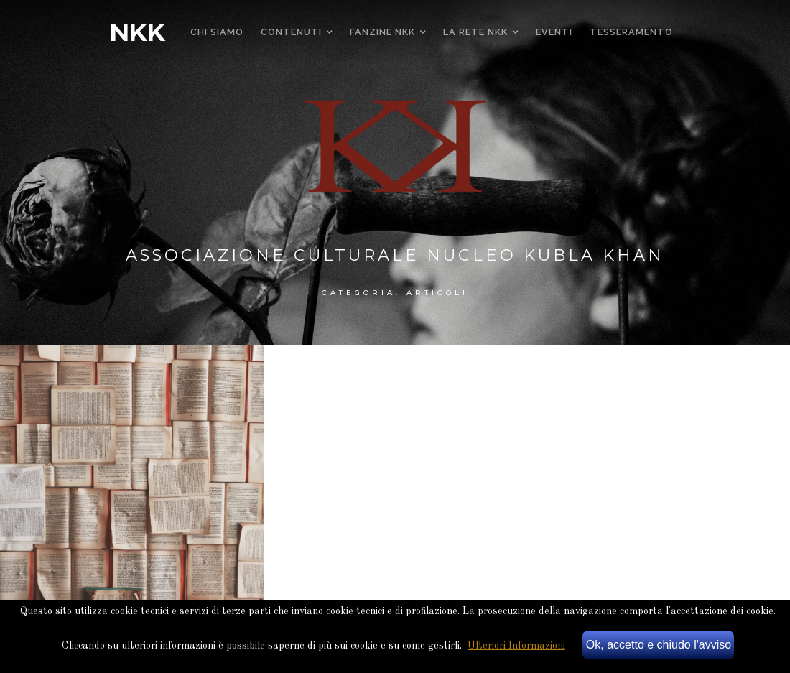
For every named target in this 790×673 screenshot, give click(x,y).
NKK (136, 32)
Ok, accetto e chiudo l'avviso (658, 645)
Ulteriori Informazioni (516, 646)
